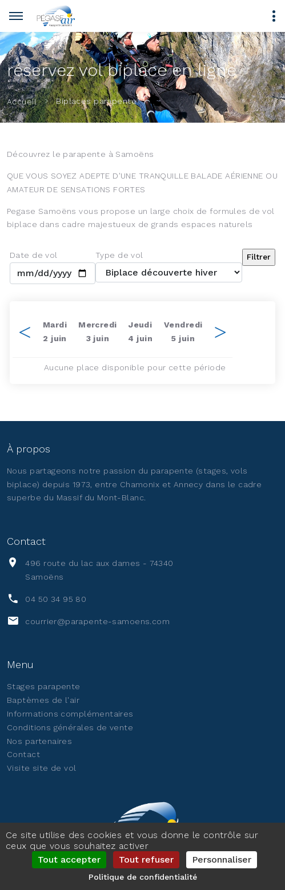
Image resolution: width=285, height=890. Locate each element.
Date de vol (34, 255)
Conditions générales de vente (70, 727)
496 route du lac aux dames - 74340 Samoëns (99, 570)
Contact (23, 754)
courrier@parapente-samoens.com (97, 621)
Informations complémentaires (70, 713)
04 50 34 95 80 (55, 599)
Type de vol (119, 255)
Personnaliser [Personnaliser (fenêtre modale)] (221, 859)
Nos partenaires (39, 741)
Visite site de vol (42, 767)
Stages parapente (44, 686)
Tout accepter (69, 859)
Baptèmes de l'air (43, 700)
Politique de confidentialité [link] (143, 876)
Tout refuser (146, 859)
